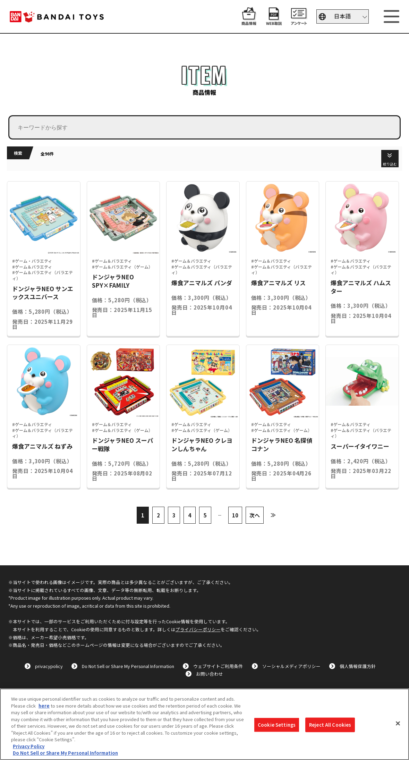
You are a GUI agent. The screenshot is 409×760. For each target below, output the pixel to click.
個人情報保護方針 (358, 666)
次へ (254, 515)
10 (235, 515)
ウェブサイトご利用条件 (218, 666)
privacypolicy (49, 666)
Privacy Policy (28, 746)
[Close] (398, 723)
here (44, 705)
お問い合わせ (209, 673)
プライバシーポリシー (198, 629)
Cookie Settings (277, 724)
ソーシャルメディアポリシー (291, 666)
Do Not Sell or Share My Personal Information (128, 666)
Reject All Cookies (330, 724)
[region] (204, 724)
